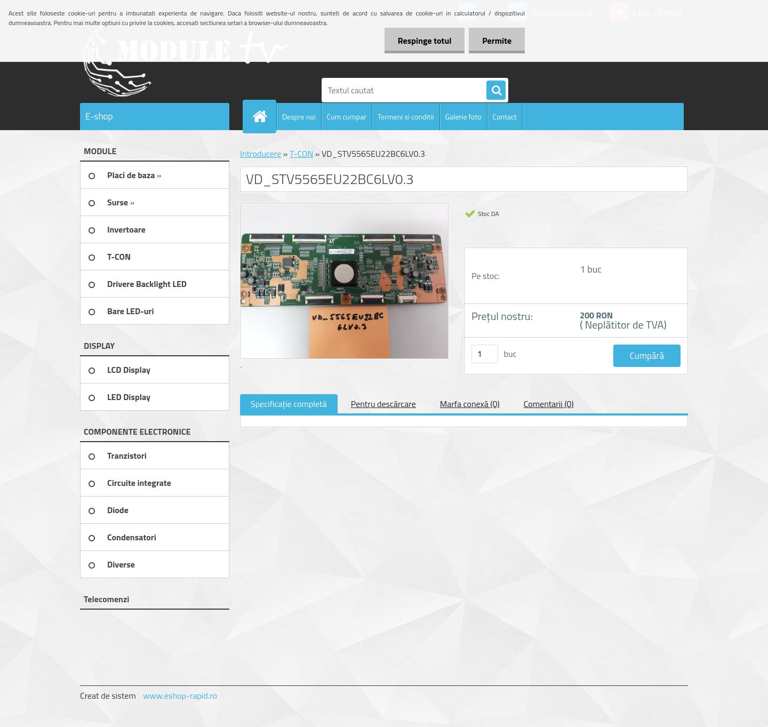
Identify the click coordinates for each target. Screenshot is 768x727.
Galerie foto (463, 116)
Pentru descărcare (383, 403)
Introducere (260, 153)
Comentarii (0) (549, 403)
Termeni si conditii (406, 116)
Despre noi (299, 116)
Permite (496, 40)
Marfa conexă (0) (470, 403)
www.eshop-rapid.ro (180, 695)
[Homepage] (264, 116)
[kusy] (484, 354)
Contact (505, 116)
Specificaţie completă (289, 403)
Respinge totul (424, 40)
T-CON (301, 153)
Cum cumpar (346, 116)
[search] (496, 91)
